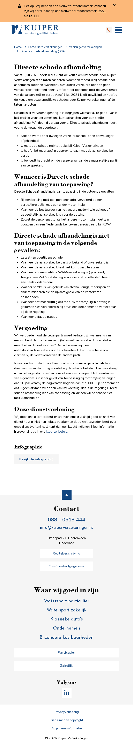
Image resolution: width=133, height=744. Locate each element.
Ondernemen (66, 628)
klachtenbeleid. (57, 431)
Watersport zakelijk (66, 610)
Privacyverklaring (66, 712)
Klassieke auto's (66, 619)
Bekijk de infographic (36, 459)
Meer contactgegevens (66, 566)
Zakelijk (66, 665)
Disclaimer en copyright (66, 720)
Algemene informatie (66, 728)
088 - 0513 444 (66, 519)
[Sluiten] (114, 5)
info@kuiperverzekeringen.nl (66, 527)
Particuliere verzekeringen (45, 47)
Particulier (66, 652)
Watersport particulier (66, 601)
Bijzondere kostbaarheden (67, 637)
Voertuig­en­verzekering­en (85, 47)
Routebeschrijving (66, 553)
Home (18, 47)
